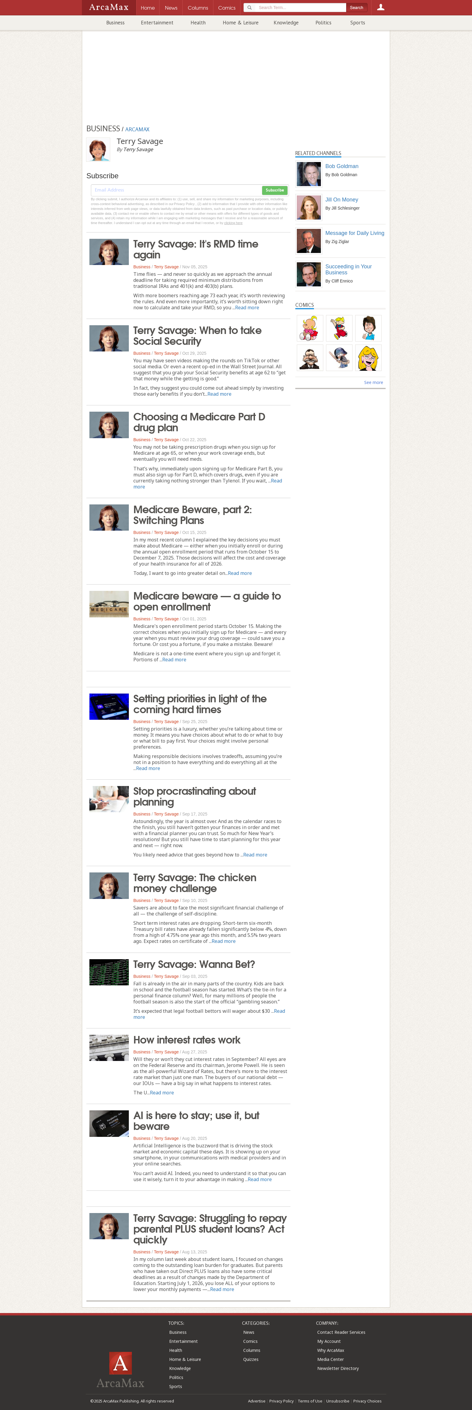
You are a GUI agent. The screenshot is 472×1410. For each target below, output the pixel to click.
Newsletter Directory (338, 1368)
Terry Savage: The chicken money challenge (194, 882)
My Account (329, 1341)
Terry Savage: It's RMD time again (195, 248)
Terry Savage (166, 266)
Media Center (330, 1359)
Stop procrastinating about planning (194, 795)
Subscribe (275, 190)
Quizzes (251, 1359)
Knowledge (286, 22)
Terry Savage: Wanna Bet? (194, 963)
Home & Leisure (241, 22)
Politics (323, 22)
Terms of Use (310, 1401)
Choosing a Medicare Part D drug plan (199, 421)
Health (198, 22)
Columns (251, 1350)
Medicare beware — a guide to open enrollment (207, 600)
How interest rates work (187, 1039)
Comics (250, 1341)
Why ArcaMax (330, 1350)
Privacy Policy (281, 1401)
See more (373, 382)
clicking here (233, 223)
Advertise (257, 1401)
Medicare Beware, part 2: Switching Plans (192, 514)
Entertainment (157, 22)
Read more (247, 307)
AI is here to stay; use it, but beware (196, 1119)
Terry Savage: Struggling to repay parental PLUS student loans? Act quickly (210, 1227)
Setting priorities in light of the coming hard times (200, 703)
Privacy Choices (367, 1401)
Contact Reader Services (341, 1332)
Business (115, 22)
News (248, 1332)
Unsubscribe (337, 1401)
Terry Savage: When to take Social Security (197, 334)
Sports (357, 22)
